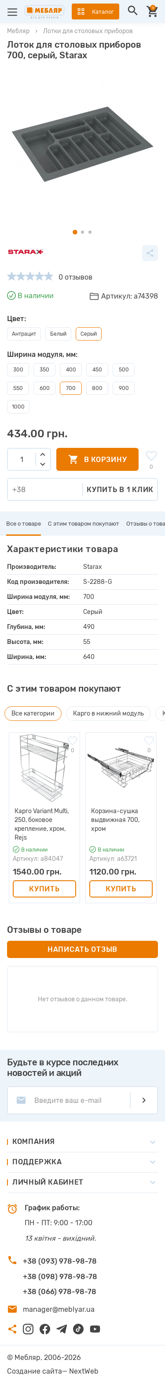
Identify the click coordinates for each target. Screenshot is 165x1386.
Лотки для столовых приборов (88, 31)
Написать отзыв (82, 949)
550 (18, 388)
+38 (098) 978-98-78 (60, 1276)
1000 (18, 407)
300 (18, 370)
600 (45, 388)
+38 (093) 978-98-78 (60, 1261)
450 (97, 370)
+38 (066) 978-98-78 (59, 1292)
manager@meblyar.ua (59, 1309)
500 (124, 370)
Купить (44, 889)
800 (97, 388)
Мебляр (18, 31)
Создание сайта (34, 1371)
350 (44, 370)
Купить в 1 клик (120, 489)
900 (124, 388)
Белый (58, 334)
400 (71, 370)
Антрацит (24, 334)
